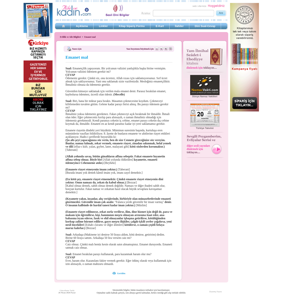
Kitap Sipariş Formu (132, 26)
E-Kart (160, 26)
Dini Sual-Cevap (205, 26)
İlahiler (179, 26)
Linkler (103, 26)
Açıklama (82, 26)
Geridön (121, 273)
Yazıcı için (77, 48)
